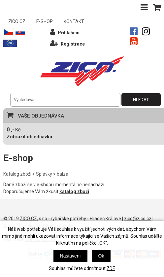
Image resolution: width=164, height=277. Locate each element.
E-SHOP (44, 21)
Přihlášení (65, 31)
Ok (101, 256)
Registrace (67, 43)
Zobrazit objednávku (29, 136)
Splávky (44, 174)
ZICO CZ (16, 21)
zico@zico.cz (137, 218)
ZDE (111, 268)
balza (62, 174)
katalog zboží (74, 191)
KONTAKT (74, 21)
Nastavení (70, 256)
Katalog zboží (17, 174)
